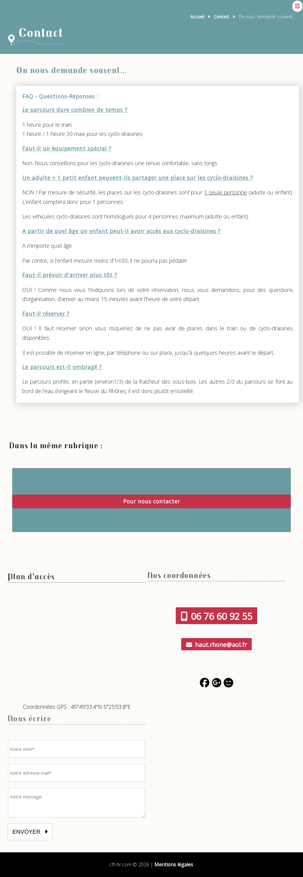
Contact (221, 17)
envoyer (31, 831)
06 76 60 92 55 (216, 616)
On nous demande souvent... (73, 69)
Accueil (197, 17)
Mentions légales (173, 864)
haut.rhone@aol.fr (216, 644)
